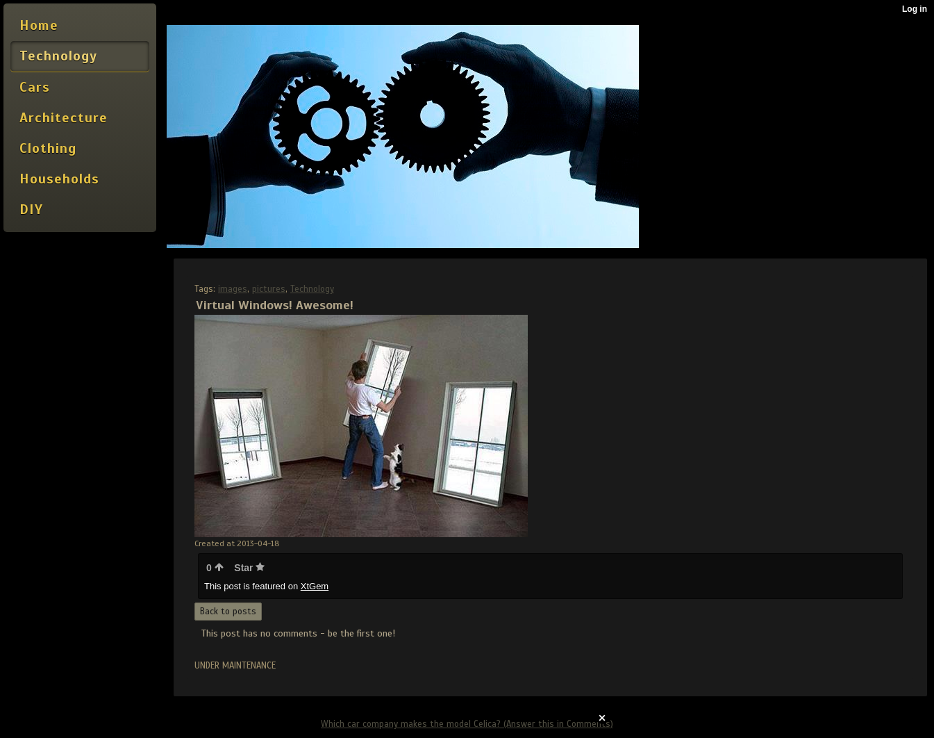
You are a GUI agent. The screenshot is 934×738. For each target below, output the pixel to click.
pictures (268, 289)
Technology (312, 289)
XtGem (314, 586)
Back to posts (228, 611)
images (232, 289)
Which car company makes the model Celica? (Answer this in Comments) (467, 724)
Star (249, 567)
